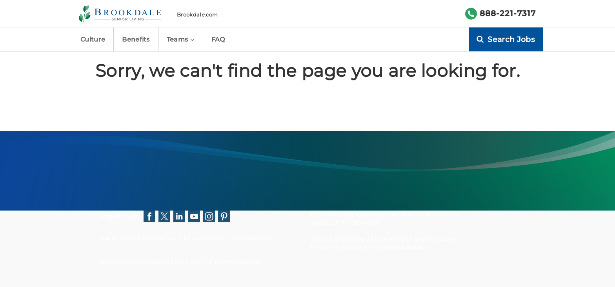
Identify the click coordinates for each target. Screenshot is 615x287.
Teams (181, 39)
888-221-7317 (508, 13)
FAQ (218, 39)
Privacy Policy (203, 238)
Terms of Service (386, 247)
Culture (92, 39)
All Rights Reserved (233, 262)
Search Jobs (116, 238)
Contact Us (158, 238)
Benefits (136, 39)
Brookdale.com (197, 14)
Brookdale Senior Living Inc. (161, 262)
